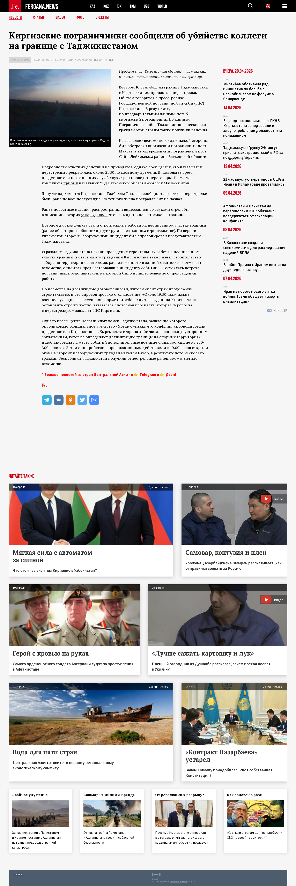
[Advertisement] (148, 443)
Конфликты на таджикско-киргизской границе (84, 59)
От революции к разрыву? (179, 795)
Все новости (277, 311)
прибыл (70, 183)
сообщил (151, 193)
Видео (60, 17)
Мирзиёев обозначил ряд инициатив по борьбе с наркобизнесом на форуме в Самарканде (248, 91)
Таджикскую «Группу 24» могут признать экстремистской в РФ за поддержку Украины (253, 152)
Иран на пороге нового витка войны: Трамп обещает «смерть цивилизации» (251, 296)
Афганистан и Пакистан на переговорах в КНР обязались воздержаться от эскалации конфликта (249, 213)
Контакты (19, 874)
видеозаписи (136, 209)
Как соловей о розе (244, 795)
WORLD (162, 6)
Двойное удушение (30, 795)
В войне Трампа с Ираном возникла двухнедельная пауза (254, 267)
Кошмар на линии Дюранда (109, 795)
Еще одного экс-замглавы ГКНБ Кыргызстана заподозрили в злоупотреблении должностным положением (252, 128)
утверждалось (94, 214)
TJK (119, 6)
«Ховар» (123, 326)
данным (182, 119)
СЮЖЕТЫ (102, 17)
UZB (146, 6)
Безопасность (43, 59)
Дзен (170, 374)
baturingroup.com (178, 881)
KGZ (106, 6)
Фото (80, 17)
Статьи (38, 17)
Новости (15, 17)
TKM (133, 6)
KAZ (92, 6)
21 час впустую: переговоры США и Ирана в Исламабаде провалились (253, 182)
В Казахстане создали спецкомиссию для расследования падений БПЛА (254, 247)
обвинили (89, 230)
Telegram (148, 374)
